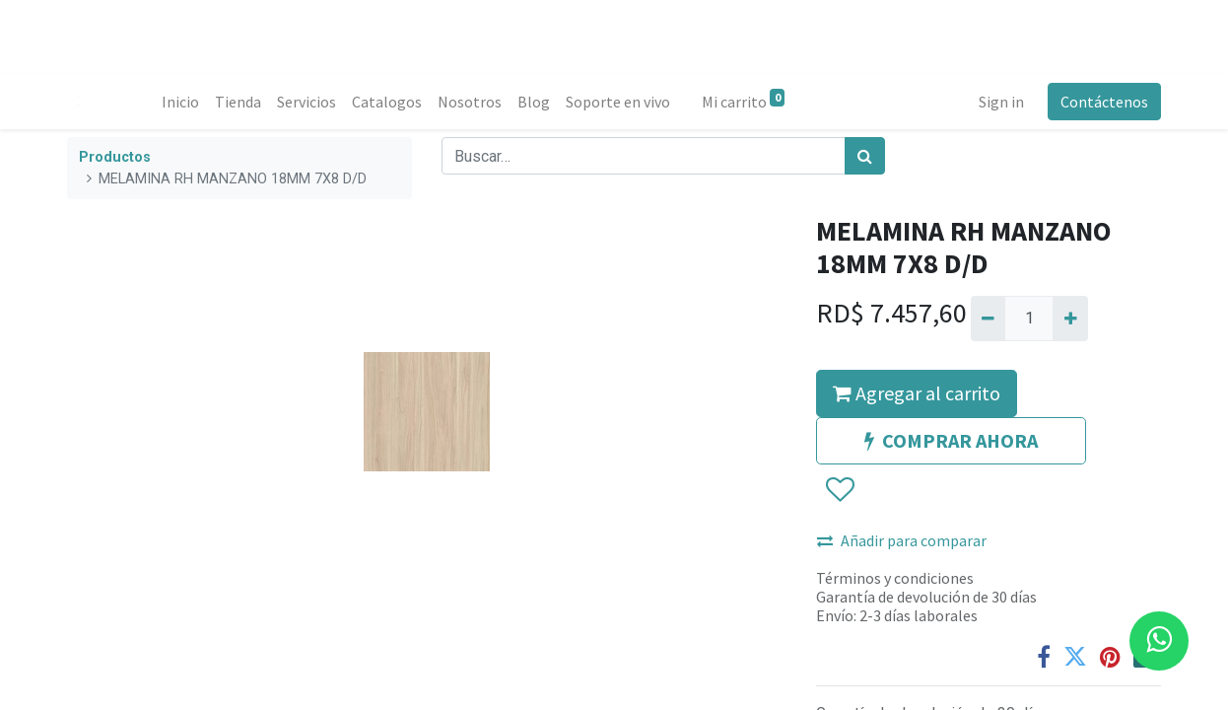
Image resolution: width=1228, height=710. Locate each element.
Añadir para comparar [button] (902, 540)
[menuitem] (180, 101)
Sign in (1001, 101)
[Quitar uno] (988, 318)
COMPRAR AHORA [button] (951, 440)
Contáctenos (1104, 101)
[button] (839, 490)
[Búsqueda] (865, 156)
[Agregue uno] (1070, 318)
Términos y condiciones (895, 578)
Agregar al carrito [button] (916, 393)
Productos (115, 157)
